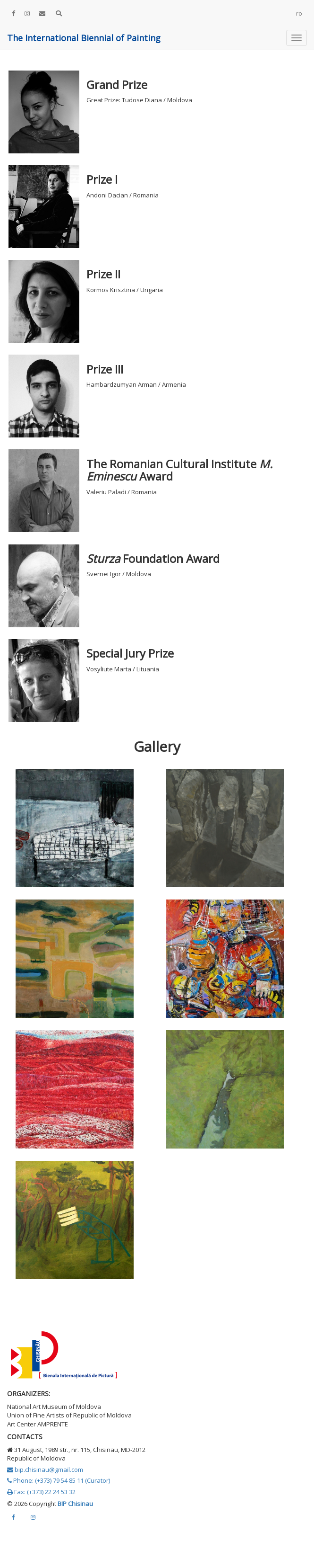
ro (299, 13)
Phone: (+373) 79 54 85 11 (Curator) (58, 1480)
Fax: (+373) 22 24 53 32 (41, 1492)
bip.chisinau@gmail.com (45, 1469)
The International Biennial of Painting (84, 38)
